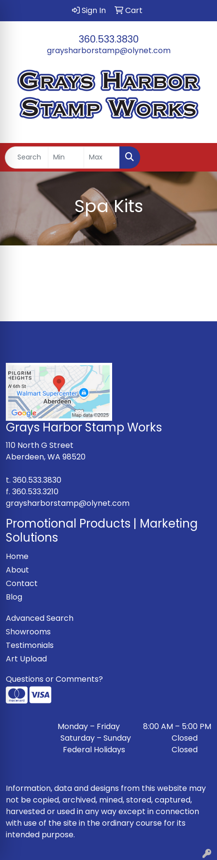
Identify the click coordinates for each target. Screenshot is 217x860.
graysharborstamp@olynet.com (109, 50)
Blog (14, 596)
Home (17, 556)
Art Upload (26, 658)
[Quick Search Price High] (102, 157)
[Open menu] (197, 157)
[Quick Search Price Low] (66, 157)
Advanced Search (39, 618)
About (17, 569)
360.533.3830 (109, 39)
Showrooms (28, 631)
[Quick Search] (26, 157)
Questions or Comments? (54, 679)
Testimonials (30, 645)
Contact (22, 583)
